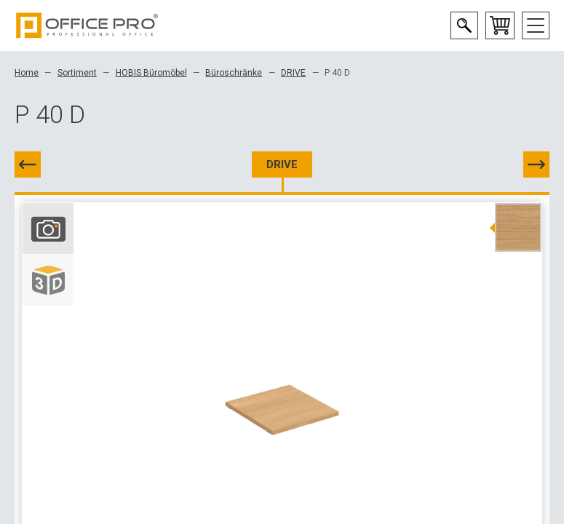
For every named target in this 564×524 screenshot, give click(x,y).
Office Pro (87, 25)
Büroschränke (233, 73)
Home (27, 73)
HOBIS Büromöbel (151, 73)
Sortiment (77, 73)
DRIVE (293, 73)
